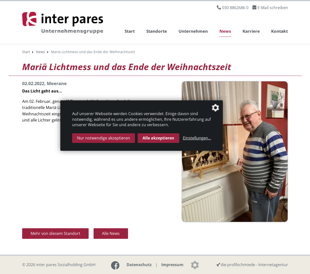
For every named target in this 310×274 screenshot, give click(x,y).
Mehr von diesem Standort (55, 233)
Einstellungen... (197, 138)
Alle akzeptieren (158, 138)
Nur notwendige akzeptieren (103, 138)
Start (130, 31)
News (225, 31)
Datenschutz (139, 264)
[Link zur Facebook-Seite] (115, 265)
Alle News (111, 233)
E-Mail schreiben (273, 7)
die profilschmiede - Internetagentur (254, 264)
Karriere (251, 31)
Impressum (172, 264)
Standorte (156, 31)
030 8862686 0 (235, 7)
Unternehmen (193, 31)
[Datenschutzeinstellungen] (194, 265)
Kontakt (279, 31)
